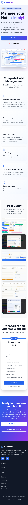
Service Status (5, 489)
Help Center (4, 481)
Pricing (3, 470)
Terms (13, 499)
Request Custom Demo (14, 429)
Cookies (19, 499)
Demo (2, 472)
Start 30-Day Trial (14, 424)
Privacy (9, 499)
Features (3, 467)
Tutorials (3, 483)
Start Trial (14, 38)
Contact (3, 486)
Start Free (14, 382)
